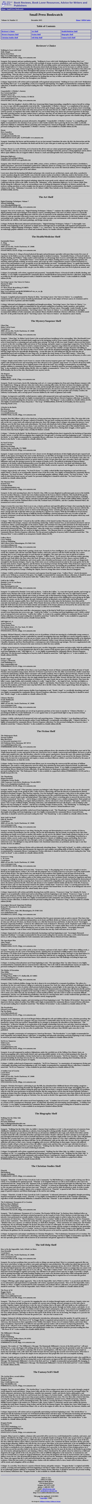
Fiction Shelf (36, 34)
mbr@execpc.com (48, 1489)
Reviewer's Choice (8, 31)
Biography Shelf (67, 34)
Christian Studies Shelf (10, 37)
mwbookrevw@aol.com (48, 1491)
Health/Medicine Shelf (69, 31)
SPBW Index (86, 20)
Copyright (43, 1498)
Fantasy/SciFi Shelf (68, 37)
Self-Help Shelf (37, 37)
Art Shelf (35, 31)
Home (78, 20)
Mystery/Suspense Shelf (10, 34)
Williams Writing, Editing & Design (50, 1501)
